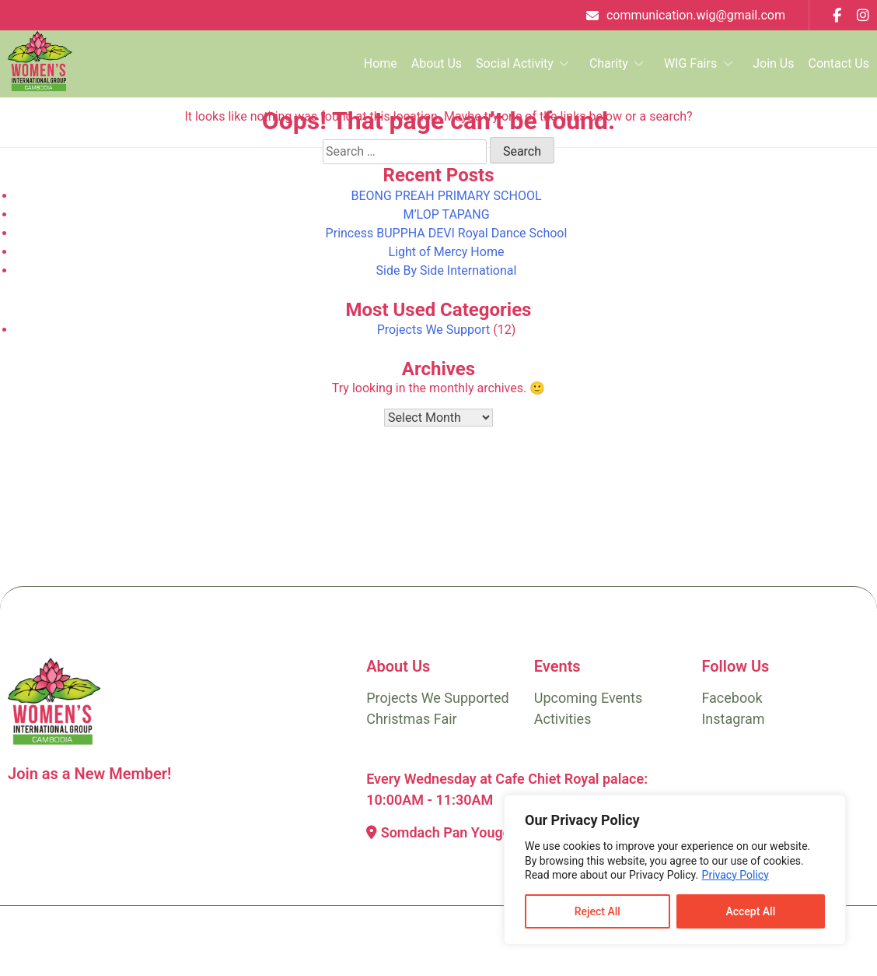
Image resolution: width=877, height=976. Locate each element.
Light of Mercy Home (447, 251)
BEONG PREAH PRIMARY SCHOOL (446, 195)
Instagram (732, 719)
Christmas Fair (411, 719)
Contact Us (838, 63)
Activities (563, 719)
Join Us (773, 63)
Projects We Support (434, 329)
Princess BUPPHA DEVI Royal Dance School (447, 233)
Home (380, 63)
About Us (436, 63)
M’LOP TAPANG (446, 214)
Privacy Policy (735, 875)
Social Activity (515, 63)
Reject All (597, 911)
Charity (608, 63)
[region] (675, 870)
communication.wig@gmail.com (695, 15)
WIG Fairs (690, 63)
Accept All (750, 911)
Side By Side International (446, 270)
